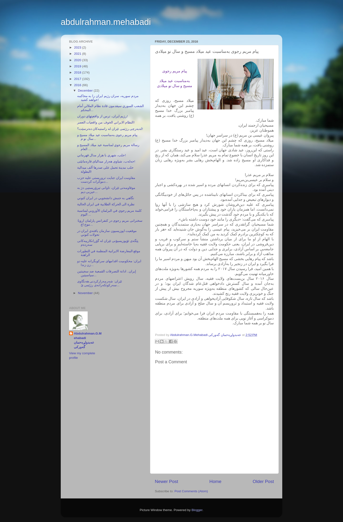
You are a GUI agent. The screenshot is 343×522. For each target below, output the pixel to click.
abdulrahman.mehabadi (106, 22)
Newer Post (166, 481)
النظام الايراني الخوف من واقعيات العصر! (106, 122)
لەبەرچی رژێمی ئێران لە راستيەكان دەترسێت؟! (110, 129)
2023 (78, 47)
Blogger (197, 510)
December (86, 90)
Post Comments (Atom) (191, 491)
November (86, 293)
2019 (78, 66)
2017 (78, 79)
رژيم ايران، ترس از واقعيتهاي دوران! (102, 116)
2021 (78, 53)
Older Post (263, 481)
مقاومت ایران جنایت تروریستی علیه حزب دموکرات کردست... (106, 179)
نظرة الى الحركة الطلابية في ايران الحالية (106, 204)
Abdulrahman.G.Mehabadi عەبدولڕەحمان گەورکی (87, 340)
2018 (78, 72)
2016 (78, 85)
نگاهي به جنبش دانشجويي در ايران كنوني (105, 198)
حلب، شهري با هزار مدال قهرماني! (101, 155)
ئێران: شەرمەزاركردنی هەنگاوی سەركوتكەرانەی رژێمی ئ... (99, 283)
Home (215, 481)
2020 (78, 60)
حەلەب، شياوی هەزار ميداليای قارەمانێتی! (106, 161)
